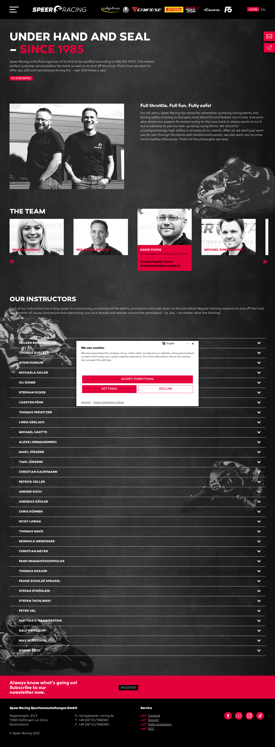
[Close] (193, 344)
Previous (11, 262)
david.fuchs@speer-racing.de (160, 265)
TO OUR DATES (21, 78)
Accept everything (137, 379)
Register (128, 688)
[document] (137, 360)
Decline (165, 389)
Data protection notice (109, 402)
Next (264, 262)
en (263, 10)
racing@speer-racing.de (96, 716)
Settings (109, 389)
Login (253, 9)
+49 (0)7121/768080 (93, 720)
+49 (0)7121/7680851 (93, 725)
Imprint (86, 402)
